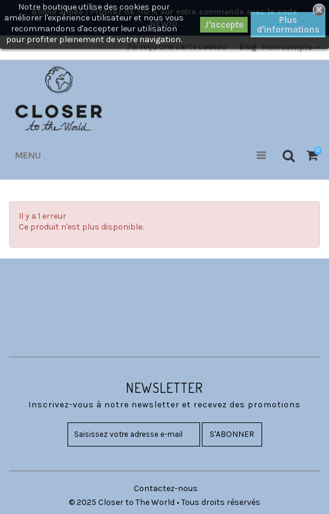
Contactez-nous (166, 488)
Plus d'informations (288, 24)
